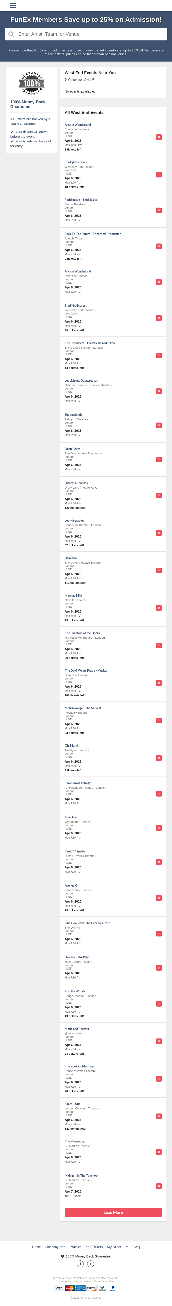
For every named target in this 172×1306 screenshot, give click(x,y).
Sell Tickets (94, 1247)
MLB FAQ (132, 1247)
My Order (114, 1247)
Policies (76, 1247)
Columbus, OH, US (80, 79)
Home (36, 1247)
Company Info (55, 1247)
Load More (113, 1212)
